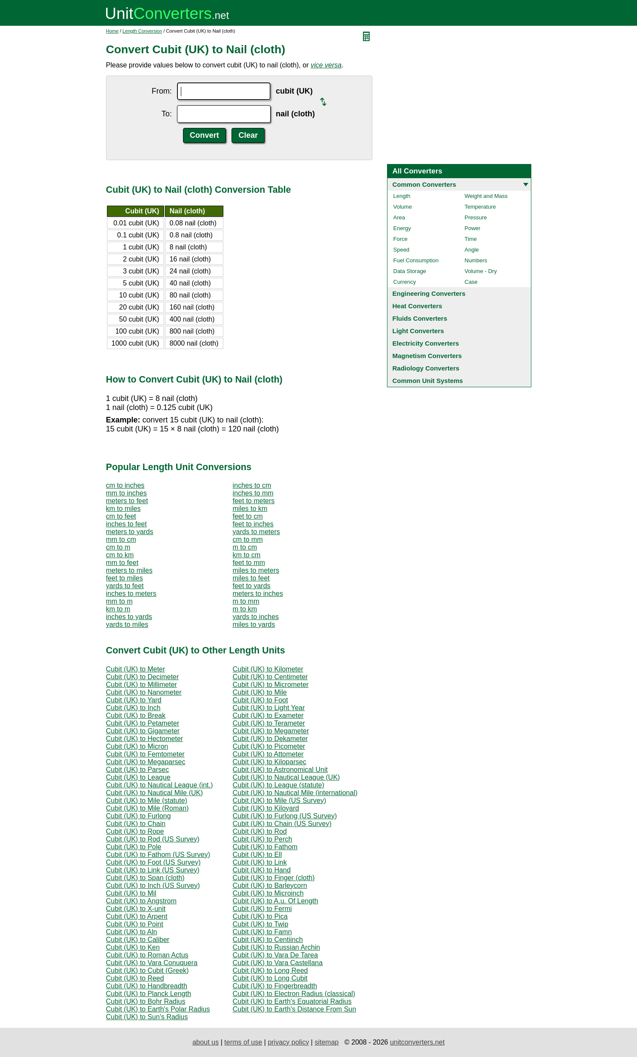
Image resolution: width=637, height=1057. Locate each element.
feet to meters (254, 500)
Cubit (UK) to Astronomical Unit (280, 769)
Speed (401, 249)
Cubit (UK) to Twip (261, 924)
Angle (472, 249)
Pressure (476, 217)
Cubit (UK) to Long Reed (270, 970)
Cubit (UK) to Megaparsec (146, 761)
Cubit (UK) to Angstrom (141, 901)
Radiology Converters (426, 368)
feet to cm (248, 516)
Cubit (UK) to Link (260, 862)
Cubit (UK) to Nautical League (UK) (286, 777)
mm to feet (122, 562)
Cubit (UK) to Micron (137, 746)
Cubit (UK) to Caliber (138, 939)
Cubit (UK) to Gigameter (143, 731)
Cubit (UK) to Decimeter (142, 676)
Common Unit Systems (428, 380)
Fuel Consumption (416, 260)
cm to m (118, 547)
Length (402, 196)
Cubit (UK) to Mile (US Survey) (279, 800)
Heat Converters (417, 306)
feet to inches (253, 524)
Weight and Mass (486, 196)
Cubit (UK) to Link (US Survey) (153, 870)
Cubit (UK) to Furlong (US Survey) (285, 816)
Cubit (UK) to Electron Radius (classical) (294, 993)
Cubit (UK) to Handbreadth (146, 986)
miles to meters (256, 570)
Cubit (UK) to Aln (131, 932)
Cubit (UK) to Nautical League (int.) (159, 785)
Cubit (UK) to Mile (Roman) (147, 808)
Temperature (480, 207)
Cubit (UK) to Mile (260, 692)
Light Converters (418, 330)
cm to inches (125, 485)
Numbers (476, 260)
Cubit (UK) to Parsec (137, 769)
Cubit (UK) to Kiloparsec (270, 761)
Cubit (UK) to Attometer (268, 754)
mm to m (119, 601)
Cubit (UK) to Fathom (265, 846)
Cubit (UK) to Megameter (271, 731)
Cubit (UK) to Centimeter (270, 676)
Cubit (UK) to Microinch (268, 893)
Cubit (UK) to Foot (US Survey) (153, 862)
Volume (402, 207)
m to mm (246, 601)
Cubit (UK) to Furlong (138, 816)
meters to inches (258, 593)
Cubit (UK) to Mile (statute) (146, 800)
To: (167, 113)
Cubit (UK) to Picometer (269, 746)
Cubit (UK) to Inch (133, 707)
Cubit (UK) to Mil (131, 893)
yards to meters (256, 531)
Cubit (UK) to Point (134, 924)
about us (205, 1042)
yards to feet (125, 585)
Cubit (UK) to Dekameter (270, 738)
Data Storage (410, 271)
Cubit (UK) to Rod (260, 831)
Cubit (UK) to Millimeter (141, 684)
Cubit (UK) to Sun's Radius (147, 1017)
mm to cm (121, 539)
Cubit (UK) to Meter (135, 669)
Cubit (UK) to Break (136, 715)
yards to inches (256, 616)
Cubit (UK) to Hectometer (144, 738)
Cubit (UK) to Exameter (268, 715)
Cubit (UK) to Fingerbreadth (275, 986)
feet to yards (252, 585)
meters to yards (129, 531)
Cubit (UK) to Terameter (269, 723)
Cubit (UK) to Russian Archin (276, 947)
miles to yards (254, 624)
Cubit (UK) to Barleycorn (270, 885)
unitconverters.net (417, 1042)
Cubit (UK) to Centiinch (268, 939)
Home (112, 30)
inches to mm (253, 493)
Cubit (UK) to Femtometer (145, 754)
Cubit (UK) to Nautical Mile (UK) (154, 792)
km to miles (123, 508)
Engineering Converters (429, 293)
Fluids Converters (420, 318)
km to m (118, 609)
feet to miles (124, 578)
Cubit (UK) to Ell (257, 854)
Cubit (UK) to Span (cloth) (145, 877)
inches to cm (252, 485)
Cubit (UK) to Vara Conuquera (152, 962)
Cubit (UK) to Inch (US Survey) (153, 885)
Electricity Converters (426, 343)
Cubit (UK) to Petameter (143, 723)
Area (399, 217)
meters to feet (127, 500)
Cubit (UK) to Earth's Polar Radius (158, 1009)
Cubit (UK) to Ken (133, 947)
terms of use (243, 1042)
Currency (404, 282)
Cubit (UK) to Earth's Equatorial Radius (292, 1001)
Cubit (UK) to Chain (136, 823)
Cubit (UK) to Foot (260, 700)
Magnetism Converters (427, 355)
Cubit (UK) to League (138, 777)
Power (473, 228)
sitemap (326, 1042)
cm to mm (248, 539)
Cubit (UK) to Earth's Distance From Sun (295, 1009)
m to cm (245, 547)
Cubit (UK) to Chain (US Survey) (282, 823)
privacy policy (288, 1042)
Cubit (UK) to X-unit (136, 908)
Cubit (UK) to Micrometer (271, 684)
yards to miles (127, 624)
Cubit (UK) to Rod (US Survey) (153, 839)
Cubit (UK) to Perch (263, 839)
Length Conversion (142, 30)
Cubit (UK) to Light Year (269, 707)
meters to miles (129, 570)
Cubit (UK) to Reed (135, 978)
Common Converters (424, 184)
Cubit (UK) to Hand (262, 870)
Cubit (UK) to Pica (260, 916)
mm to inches (126, 493)
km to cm (247, 555)
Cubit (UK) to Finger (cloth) (274, 877)
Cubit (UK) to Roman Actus (147, 955)
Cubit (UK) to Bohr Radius (146, 1001)
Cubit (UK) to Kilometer (268, 669)
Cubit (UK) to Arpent (137, 916)
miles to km (250, 508)
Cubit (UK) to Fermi (262, 908)
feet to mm (249, 562)
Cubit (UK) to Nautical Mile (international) (295, 792)
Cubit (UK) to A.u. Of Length (275, 901)
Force (400, 239)
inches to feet (126, 524)
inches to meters (131, 593)
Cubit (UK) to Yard (134, 700)
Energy (402, 228)
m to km (245, 609)
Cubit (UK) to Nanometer (144, 692)
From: (162, 91)
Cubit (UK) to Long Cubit (270, 978)
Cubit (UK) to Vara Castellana (278, 962)
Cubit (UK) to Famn (262, 932)
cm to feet (121, 516)
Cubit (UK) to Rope (135, 831)
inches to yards (129, 616)
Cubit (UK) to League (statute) (278, 785)
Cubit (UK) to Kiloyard (266, 808)
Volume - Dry (481, 271)
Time (471, 239)
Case (471, 282)
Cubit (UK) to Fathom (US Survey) (158, 854)
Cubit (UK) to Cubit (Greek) (147, 970)
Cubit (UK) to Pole (134, 846)
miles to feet (251, 578)
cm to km (120, 555)
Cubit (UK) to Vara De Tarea (275, 955)
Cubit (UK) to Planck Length (148, 993)
